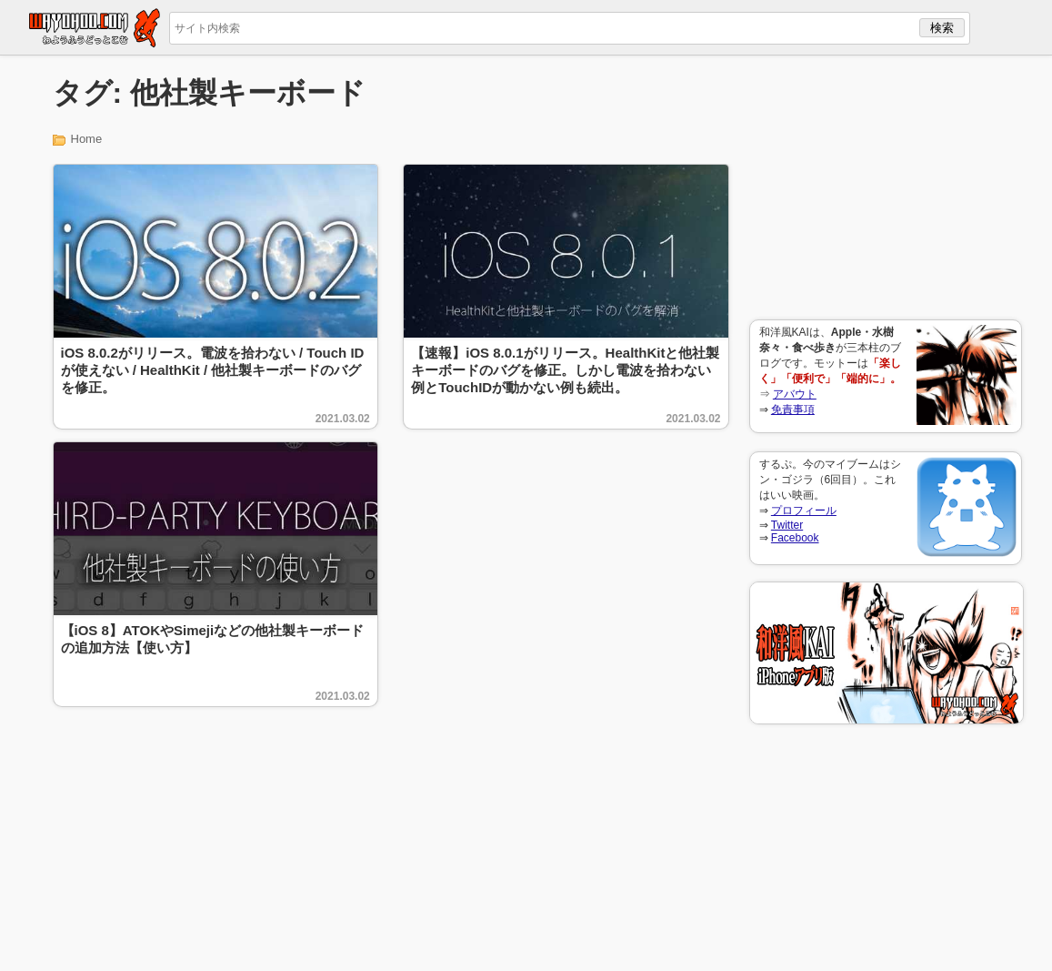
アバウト (795, 394)
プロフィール (804, 510)
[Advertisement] (885, 187)
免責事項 (793, 409)
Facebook (795, 537)
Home (87, 139)
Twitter (787, 525)
